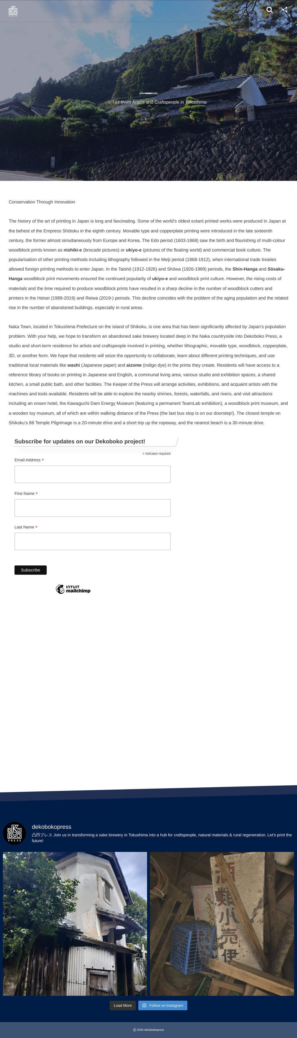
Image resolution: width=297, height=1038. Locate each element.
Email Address (29, 460)
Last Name (26, 527)
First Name (26, 494)
